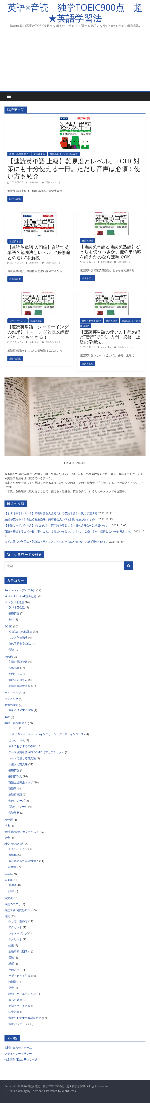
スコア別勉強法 (18, 637)
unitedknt (34, 182)
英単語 (8, 880)
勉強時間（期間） (19, 951)
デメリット (15, 939)
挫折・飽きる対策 (19, 975)
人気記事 (13, 668)
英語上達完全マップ (20, 782)
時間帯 (12, 981)
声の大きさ (15, 969)
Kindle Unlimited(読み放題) (21, 596)
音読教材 (13, 812)
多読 (7, 717)
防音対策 (13, 1012)
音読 (11, 649)
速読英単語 (39, 154)
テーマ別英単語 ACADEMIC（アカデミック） (36, 752)
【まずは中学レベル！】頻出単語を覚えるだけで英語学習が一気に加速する (50, 513)
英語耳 (12, 788)
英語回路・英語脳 (19, 1006)
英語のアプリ (12, 904)
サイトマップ (12, 693)
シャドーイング (17, 320)
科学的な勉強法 (14, 844)
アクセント (15, 927)
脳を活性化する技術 (20, 710)
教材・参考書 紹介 (19, 154)
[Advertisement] (75, 62)
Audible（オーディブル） (20, 590)
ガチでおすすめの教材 (22, 746)
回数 (11, 957)
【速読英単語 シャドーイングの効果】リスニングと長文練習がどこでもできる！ (38, 332)
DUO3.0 (13, 728)
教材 (11, 619)
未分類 (8, 819)
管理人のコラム (18, 680)
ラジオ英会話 (16, 607)
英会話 (8, 874)
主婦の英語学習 (18, 661)
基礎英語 (13, 613)
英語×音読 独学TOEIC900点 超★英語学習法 (75, 12)
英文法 (8, 898)
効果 (11, 945)
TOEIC (8, 626)
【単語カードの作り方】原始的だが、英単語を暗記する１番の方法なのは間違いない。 (57, 525)
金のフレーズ (16, 800)
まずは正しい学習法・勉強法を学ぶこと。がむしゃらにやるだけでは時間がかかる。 (56, 541)
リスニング (11, 699)
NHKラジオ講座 (14, 602)
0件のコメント (51, 182)
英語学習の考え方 (19, 686)
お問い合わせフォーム (18, 1047)
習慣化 (12, 855)
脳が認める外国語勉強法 (23, 861)
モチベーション (18, 849)
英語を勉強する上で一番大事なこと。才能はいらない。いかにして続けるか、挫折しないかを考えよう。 (68, 531)
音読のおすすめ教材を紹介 (64, 154)
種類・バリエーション (22, 994)
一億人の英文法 (18, 764)
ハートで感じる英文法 (22, 758)
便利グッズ (15, 674)
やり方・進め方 (18, 921)
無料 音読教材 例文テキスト (21, 831)
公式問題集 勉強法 (19, 643)
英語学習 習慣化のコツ (18, 910)
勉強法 (12, 885)
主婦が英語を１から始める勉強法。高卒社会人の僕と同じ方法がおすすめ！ (50, 519)
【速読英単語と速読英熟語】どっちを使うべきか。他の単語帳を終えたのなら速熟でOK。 (110, 251)
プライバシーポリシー (18, 1053)
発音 (7, 838)
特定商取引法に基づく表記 (20, 1059)
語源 (11, 891)
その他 (8, 656)
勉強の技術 (11, 705)
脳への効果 (15, 1000)
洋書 (7, 825)
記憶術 (12, 867)
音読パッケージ (18, 806)
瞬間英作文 (15, 776)
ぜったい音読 (16, 740)
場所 (11, 963)
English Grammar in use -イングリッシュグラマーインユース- (46, 734)
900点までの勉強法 (20, 631)
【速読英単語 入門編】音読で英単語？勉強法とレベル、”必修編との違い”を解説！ (38, 252)
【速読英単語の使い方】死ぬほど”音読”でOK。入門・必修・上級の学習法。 (110, 337)
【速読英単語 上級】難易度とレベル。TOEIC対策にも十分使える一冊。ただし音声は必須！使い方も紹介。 (73, 168)
